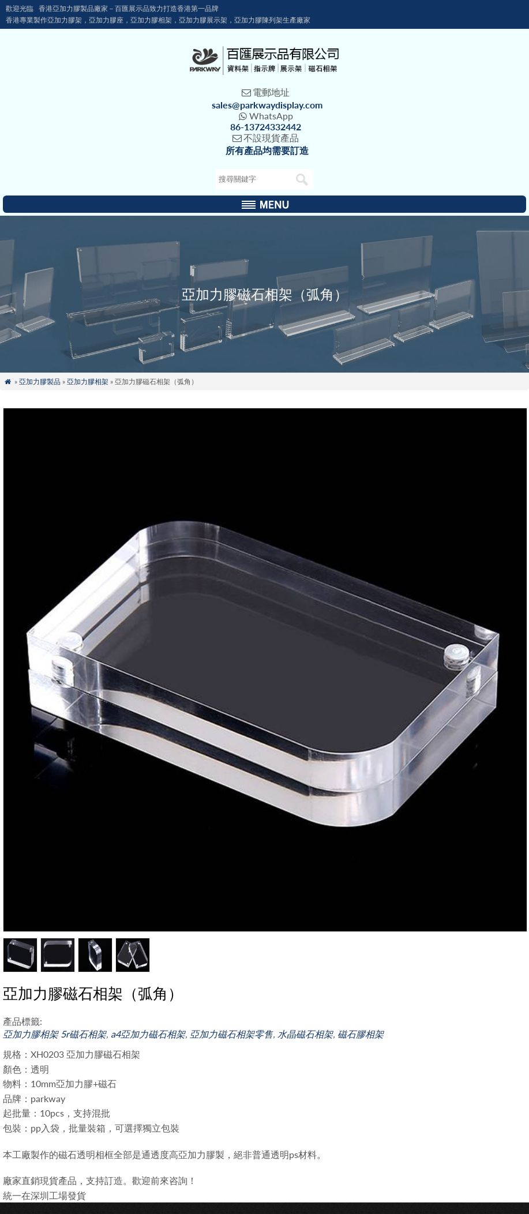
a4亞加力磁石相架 (148, 1033)
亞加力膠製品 (40, 381)
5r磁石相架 (83, 1033)
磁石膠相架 (360, 1033)
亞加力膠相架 (87, 381)
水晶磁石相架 (305, 1033)
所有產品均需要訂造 (267, 150)
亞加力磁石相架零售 (231, 1033)
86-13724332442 (265, 126)
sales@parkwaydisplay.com (267, 104)
